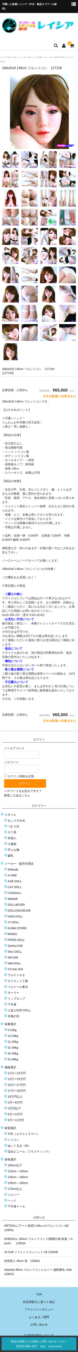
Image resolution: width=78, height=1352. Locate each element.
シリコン (13, 1139)
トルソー (13, 1194)
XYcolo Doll (15, 969)
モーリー (13, 992)
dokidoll (12, 898)
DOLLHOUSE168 (19, 910)
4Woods (13, 869)
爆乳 (10, 855)
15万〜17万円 (17, 1085)
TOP (39, 1294)
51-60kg (13, 1059)
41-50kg (13, 1053)
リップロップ (16, 998)
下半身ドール (16, 1206)
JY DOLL (14, 922)
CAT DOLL (15, 887)
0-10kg (12, 1030)
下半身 (12, 1004)
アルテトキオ (16, 975)
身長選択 (10, 1159)
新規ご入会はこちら (17, 795)
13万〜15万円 (17, 1079)
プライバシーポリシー (39, 1309)
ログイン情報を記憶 (19, 776)
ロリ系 (12, 832)
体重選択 (10, 1024)
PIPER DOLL (16, 940)
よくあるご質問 (39, 1317)
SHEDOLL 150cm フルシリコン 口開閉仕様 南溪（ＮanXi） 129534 (38, 1241)
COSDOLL (15, 893)
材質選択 (10, 1128)
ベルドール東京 (18, 986)
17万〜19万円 (17, 1090)
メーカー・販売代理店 (19, 863)
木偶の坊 (13, 1016)
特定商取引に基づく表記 (39, 1302)
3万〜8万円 (15, 1102)
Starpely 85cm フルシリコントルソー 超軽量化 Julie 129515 (39, 1272)
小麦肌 (12, 844)
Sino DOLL (15, 951)
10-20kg (13, 1036)
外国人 (12, 838)
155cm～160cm (18, 1183)
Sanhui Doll (15, 945)
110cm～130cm (18, 1171)
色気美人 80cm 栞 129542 (22, 1261)
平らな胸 (13, 849)
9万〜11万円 (16, 1120)
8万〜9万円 (15, 1114)
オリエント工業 (18, 981)
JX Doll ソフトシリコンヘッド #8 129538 (31, 1252)
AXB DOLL (15, 881)
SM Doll (13, 957)
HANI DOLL (15, 916)
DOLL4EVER (16, 904)
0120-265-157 (39, 1344)
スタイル (10, 814)
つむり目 (13, 826)
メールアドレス (21, 753)
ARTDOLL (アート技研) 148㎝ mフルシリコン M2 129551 (38, 1228)
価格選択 (10, 1067)
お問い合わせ (39, 1324)
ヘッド (12, 1200)
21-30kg (13, 1041)
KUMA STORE (17, 928)
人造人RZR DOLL (19, 1010)
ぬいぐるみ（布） (19, 1145)
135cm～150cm (18, 1177)
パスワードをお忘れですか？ (23, 791)
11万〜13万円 (17, 1073)
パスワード (21, 767)
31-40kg (13, 1047)
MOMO (12, 934)
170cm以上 (15, 1188)
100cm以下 (15, 1165)
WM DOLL (14, 963)
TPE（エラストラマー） (23, 1134)
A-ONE (12, 875)
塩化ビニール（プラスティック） (29, 1151)
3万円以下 (14, 1108)
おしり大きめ (16, 820)
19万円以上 (15, 1096)
